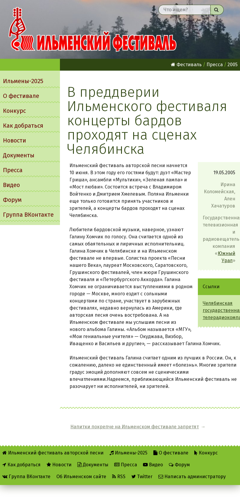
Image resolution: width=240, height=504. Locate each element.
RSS (118, 476)
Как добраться (23, 125)
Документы (18, 155)
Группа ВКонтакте (28, 214)
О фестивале (21, 95)
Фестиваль (186, 64)
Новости (14, 140)
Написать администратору (192, 476)
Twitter (141, 476)
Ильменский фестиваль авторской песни (92, 29)
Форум (12, 199)
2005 (233, 64)
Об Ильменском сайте (81, 476)
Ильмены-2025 (23, 81)
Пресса (13, 170)
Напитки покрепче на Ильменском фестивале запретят (134, 426)
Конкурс (14, 110)
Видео (11, 184)
